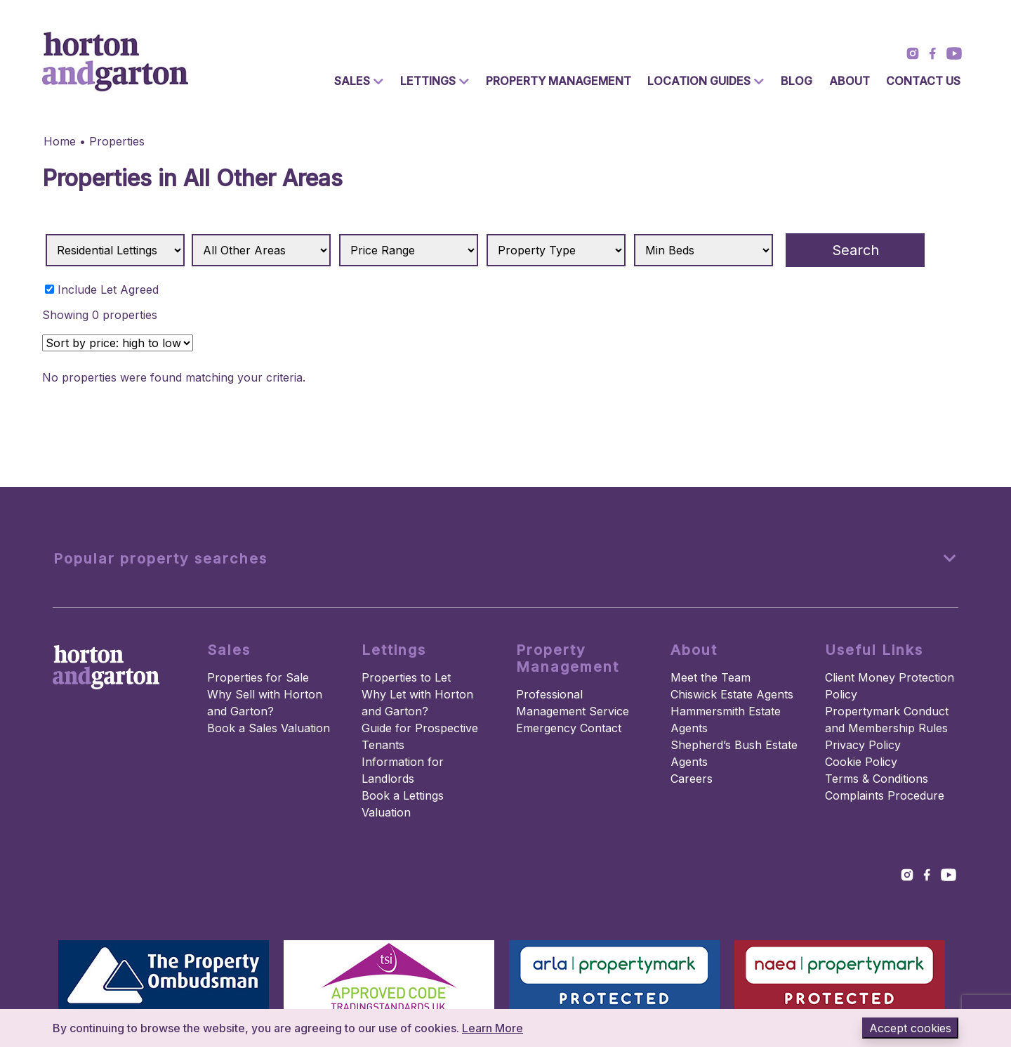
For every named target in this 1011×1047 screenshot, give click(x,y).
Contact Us (923, 81)
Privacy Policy (863, 745)
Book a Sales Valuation (268, 728)
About (849, 81)
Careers (691, 779)
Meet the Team (710, 677)
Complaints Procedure (884, 795)
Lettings (428, 81)
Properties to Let (406, 677)
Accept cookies (910, 1028)
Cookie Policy (861, 762)
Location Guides (699, 81)
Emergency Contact (568, 728)
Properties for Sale (258, 677)
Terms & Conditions (876, 779)
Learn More (492, 1028)
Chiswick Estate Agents (731, 694)
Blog (796, 81)
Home (60, 141)
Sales (352, 81)
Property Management (558, 81)
